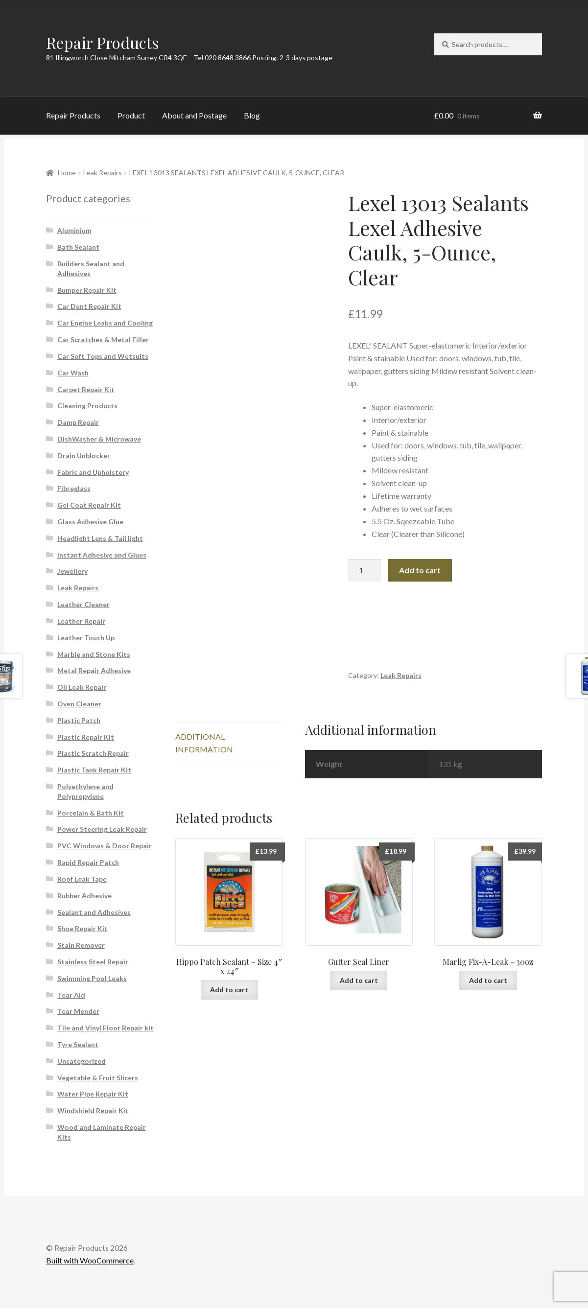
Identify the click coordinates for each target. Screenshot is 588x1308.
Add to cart (420, 570)
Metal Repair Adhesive (94, 670)
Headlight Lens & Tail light (100, 538)
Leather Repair (81, 621)
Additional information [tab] (204, 743)
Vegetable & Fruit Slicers (97, 1078)
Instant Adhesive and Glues (101, 555)
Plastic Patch (78, 720)
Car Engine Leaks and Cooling (105, 323)
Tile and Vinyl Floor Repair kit (105, 1028)
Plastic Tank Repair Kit (94, 770)
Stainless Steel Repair (92, 962)
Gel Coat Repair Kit (89, 505)
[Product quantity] (364, 570)
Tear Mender (78, 1011)
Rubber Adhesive (84, 895)
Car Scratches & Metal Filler (103, 339)
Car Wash (73, 373)
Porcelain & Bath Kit (90, 813)
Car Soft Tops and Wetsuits (102, 356)
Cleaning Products (87, 405)
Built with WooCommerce (90, 1260)
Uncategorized (81, 1061)
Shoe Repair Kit (82, 928)
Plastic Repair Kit (85, 737)
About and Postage (194, 115)
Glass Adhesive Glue (90, 521)
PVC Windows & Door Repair (104, 845)
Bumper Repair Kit (87, 290)
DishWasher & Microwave (99, 439)
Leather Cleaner (83, 604)
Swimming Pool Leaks (92, 978)
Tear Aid (71, 995)
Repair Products (102, 42)
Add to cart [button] (229, 989)
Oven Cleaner (79, 704)
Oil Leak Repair (81, 687)
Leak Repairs (102, 172)
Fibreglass (74, 488)
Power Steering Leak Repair (102, 829)
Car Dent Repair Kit (89, 306)
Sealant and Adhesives (94, 912)
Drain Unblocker (83, 455)
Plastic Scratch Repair (93, 753)
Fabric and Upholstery (93, 472)
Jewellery (72, 571)
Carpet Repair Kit (86, 389)
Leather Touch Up (86, 637)
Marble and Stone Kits (93, 654)
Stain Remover (81, 945)
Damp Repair (78, 422)
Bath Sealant (78, 247)
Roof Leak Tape (82, 879)
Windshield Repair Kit (93, 1110)
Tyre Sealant (77, 1044)
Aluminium (74, 230)
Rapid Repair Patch (88, 862)
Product (131, 115)
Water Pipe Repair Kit (92, 1094)
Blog (252, 115)
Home (67, 172)
